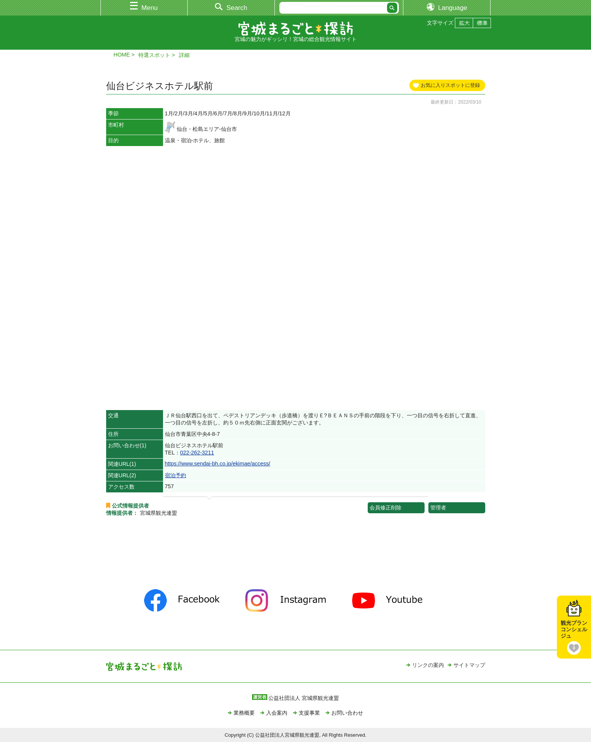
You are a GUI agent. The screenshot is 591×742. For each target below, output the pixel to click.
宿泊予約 (175, 475)
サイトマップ (469, 665)
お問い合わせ (347, 713)
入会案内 (276, 713)
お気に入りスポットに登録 (450, 85)
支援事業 (309, 713)
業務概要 (244, 713)
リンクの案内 (428, 665)
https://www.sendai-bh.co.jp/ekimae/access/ (217, 464)
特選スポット (154, 55)
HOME (122, 55)
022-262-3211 (197, 453)
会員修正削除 (385, 508)
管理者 (438, 508)
